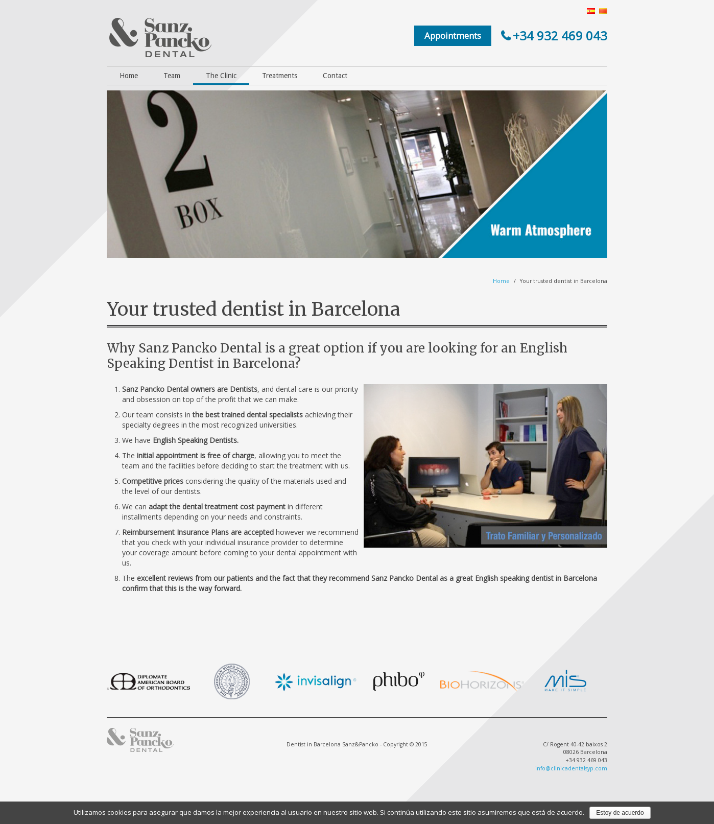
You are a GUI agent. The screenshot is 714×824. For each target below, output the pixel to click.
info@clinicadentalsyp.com (571, 768)
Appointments (452, 35)
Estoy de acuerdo (620, 812)
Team (171, 76)
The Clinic (221, 76)
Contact (335, 76)
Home (129, 76)
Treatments (279, 76)
